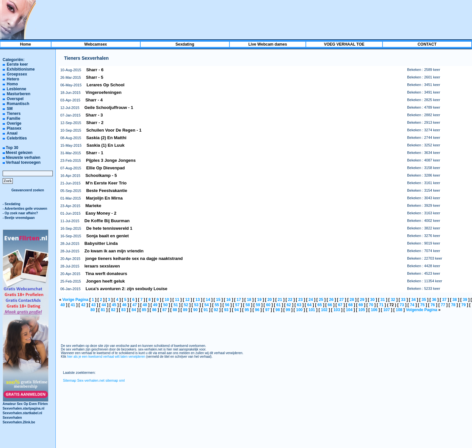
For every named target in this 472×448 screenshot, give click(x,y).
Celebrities (17, 138)
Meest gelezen (19, 152)
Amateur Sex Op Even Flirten (26, 402)
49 (155, 305)
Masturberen (18, 94)
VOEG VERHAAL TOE (344, 44)
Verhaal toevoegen (23, 162)
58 (248, 305)
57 (237, 305)
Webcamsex (95, 44)
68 (350, 305)
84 (133, 310)
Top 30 (12, 147)
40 (62, 305)
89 (185, 310)
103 (336, 310)
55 (217, 305)
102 (324, 310)
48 (145, 305)
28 (352, 299)
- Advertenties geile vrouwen (25, 208)
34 (413, 299)
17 (239, 299)
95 (247, 310)
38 (454, 299)
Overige (14, 123)
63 (299, 305)
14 (208, 299)
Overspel (15, 98)
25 (321, 299)
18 (249, 299)
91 (206, 310)
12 (187, 299)
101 (311, 310)
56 (227, 305)
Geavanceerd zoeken (27, 190)
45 (114, 305)
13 (197, 299)
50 (165, 305)
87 (165, 310)
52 (186, 305)
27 (341, 299)
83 (123, 310)
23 (300, 299)
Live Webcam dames (267, 44)
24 (310, 299)
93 (226, 310)
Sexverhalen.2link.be (19, 422)
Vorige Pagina (75, 299)
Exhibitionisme (21, 69)
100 (299, 310)
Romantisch (18, 103)
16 (228, 299)
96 (257, 310)
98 (277, 310)
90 (195, 310)
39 (465, 299)
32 (393, 299)
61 (278, 305)
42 (83, 305)
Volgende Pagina (421, 310)
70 (371, 305)
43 (93, 305)
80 (92, 310)
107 (386, 310)
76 (432, 305)
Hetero (13, 79)
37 (444, 299)
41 (73, 305)
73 (402, 305)
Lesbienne (16, 89)
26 (331, 299)
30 (372, 299)
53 (196, 305)
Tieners (14, 113)
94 (236, 310)
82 (113, 310)
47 (134, 305)
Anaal (12, 133)
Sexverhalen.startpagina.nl (23, 408)
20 (269, 299)
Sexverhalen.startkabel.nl (22, 413)
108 (399, 310)
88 (175, 310)
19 (259, 299)
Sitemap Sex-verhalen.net (84, 380)
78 (453, 305)
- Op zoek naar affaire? (20, 213)
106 (374, 310)
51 (175, 305)
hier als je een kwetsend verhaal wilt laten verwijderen (106, 356)
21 (280, 299)
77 (443, 305)
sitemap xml (115, 380)
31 (383, 299)
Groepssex (17, 74)
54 (207, 305)
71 (381, 305)
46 (124, 305)
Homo (12, 84)
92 (216, 310)
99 (288, 310)
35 (424, 299)
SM (10, 108)
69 (361, 305)
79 (463, 305)
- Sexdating (11, 204)
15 (218, 299)
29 (362, 299)
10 (167, 299)
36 (434, 299)
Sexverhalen (12, 417)
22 (290, 299)
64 (309, 305)
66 (330, 305)
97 (267, 310)
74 (412, 305)
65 (319, 305)
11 (177, 299)
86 (154, 310)
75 (422, 305)
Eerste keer (17, 64)
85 (144, 310)
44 (104, 305)
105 (361, 310)
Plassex (14, 128)
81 (103, 310)
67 (340, 305)
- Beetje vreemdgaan (19, 218)
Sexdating (184, 44)
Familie (13, 118)
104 (349, 310)
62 (288, 305)
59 (258, 305)
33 (403, 299)
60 (268, 305)
